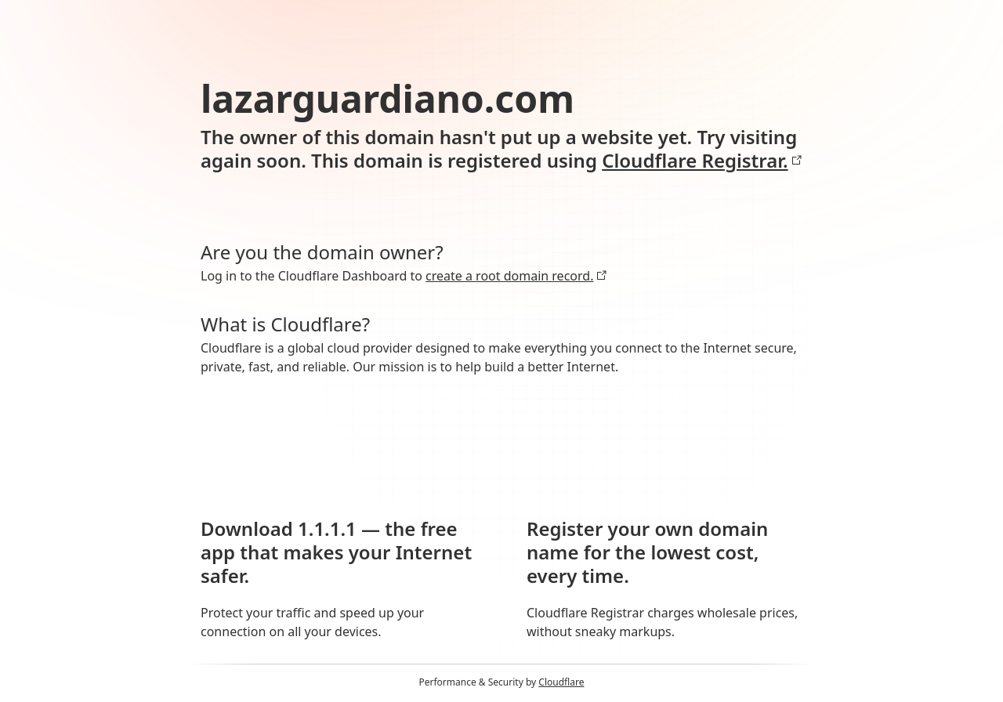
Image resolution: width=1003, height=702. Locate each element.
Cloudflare (561, 682)
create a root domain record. (516, 275)
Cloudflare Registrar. (702, 160)
